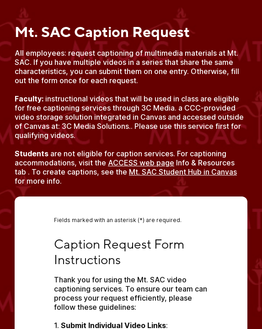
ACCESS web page (141, 162)
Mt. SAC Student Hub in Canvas (183, 171)
